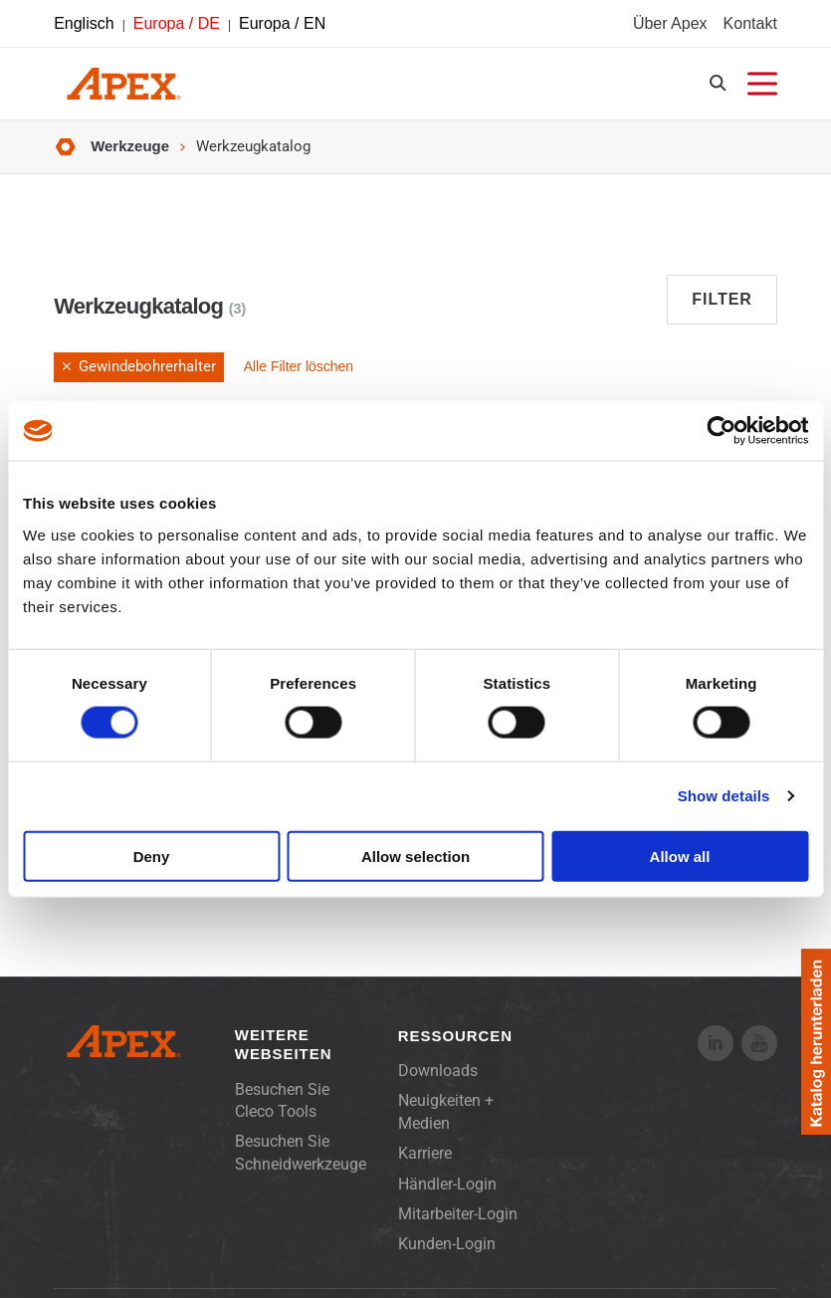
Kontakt (750, 23)
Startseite (66, 146)
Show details (724, 795)
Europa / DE (176, 23)
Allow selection (415, 855)
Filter (722, 299)
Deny (151, 855)
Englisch (83, 23)
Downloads (438, 1070)
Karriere (425, 1153)
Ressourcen (455, 1035)
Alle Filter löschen (299, 366)
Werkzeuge (130, 145)
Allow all (680, 855)
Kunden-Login (447, 1243)
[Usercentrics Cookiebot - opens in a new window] (721, 431)
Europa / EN (282, 23)
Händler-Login (447, 1184)
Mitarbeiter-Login (458, 1213)
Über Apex (670, 23)
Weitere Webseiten (283, 1044)
